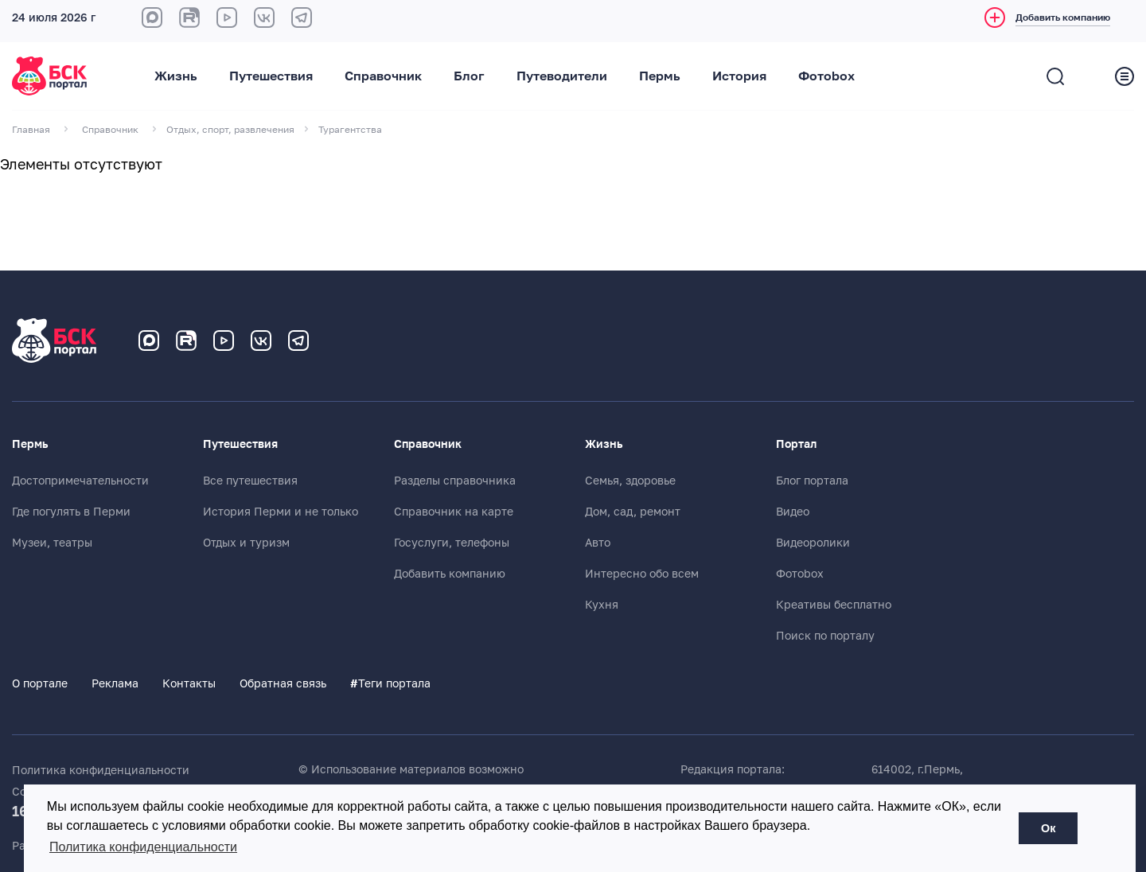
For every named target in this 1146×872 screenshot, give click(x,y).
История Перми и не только (280, 511)
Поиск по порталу (825, 635)
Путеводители (561, 76)
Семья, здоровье (630, 480)
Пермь (659, 76)
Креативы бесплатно (833, 604)
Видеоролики (813, 542)
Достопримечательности (80, 480)
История (739, 76)
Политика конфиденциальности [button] (143, 847)
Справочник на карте (453, 511)
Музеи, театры (52, 542)
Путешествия (271, 76)
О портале (40, 683)
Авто (597, 542)
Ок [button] (1048, 828)
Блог (469, 76)
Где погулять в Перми (71, 511)
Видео (792, 511)
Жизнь (175, 76)
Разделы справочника (455, 480)
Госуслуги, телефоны (451, 542)
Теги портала (390, 683)
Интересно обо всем (642, 573)
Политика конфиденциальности (100, 770)
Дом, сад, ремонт (632, 511)
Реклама (115, 683)
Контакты (189, 683)
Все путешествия (250, 480)
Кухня (601, 604)
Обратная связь (283, 683)
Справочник (383, 76)
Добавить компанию (449, 573)
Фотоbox (826, 76)
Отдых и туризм (246, 542)
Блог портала (812, 480)
